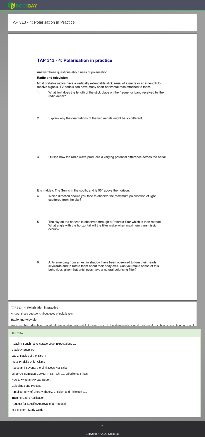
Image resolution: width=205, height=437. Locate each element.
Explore (52, 5)
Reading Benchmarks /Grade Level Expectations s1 (44, 343)
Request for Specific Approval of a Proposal (39, 403)
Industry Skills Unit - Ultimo (28, 361)
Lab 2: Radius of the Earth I (29, 355)
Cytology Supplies (23, 349)
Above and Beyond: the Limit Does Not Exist (39, 367)
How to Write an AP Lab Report (31, 379)
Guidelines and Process (26, 385)
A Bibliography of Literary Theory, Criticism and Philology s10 (49, 391)
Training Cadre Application (28, 397)
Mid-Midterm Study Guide (27, 409)
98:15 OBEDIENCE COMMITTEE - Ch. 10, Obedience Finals (50, 373)
